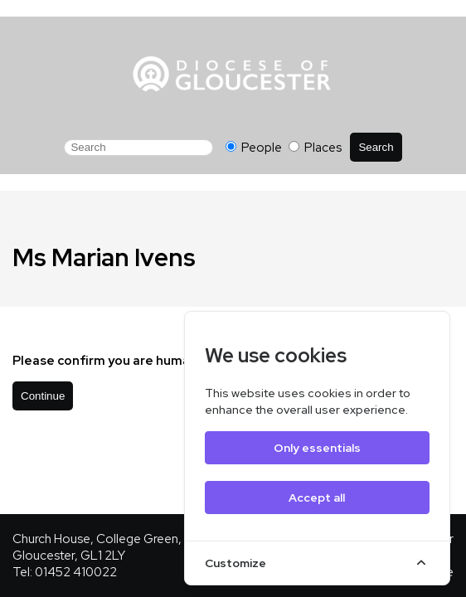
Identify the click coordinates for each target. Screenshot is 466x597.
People (255, 147)
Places (315, 147)
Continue (43, 396)
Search (375, 147)
